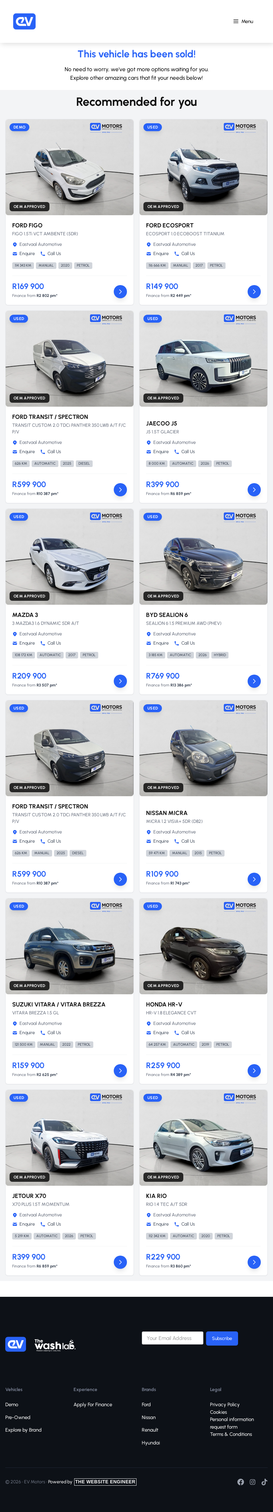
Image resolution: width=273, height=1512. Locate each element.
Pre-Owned (17, 1417)
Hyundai (151, 1443)
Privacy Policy (225, 1405)
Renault (150, 1430)
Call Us (50, 253)
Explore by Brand (23, 1430)
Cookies (218, 1412)
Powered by (92, 1482)
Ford (146, 1405)
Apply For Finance (93, 1405)
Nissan (149, 1417)
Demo (11, 1405)
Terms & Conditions (231, 1434)
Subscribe (222, 1338)
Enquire (23, 253)
